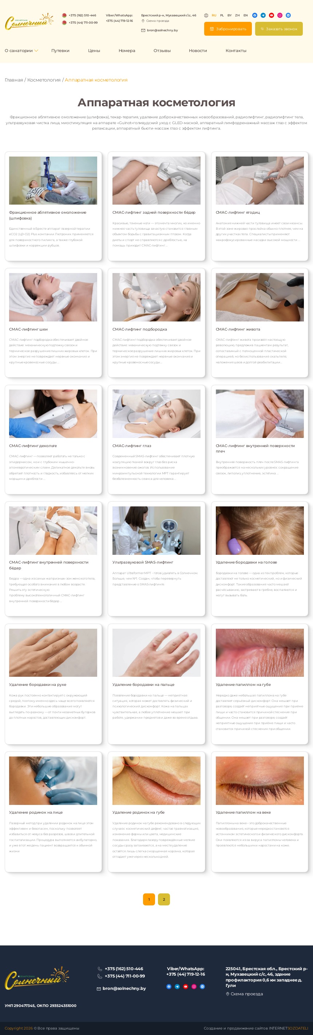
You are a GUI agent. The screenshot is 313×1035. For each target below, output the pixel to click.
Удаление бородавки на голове (246, 562)
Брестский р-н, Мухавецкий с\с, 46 (168, 15)
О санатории (19, 50)
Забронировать (231, 29)
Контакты (236, 50)
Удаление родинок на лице (35, 812)
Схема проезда (157, 21)
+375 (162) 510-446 (82, 15)
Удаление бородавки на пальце (143, 684)
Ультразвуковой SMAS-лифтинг (142, 562)
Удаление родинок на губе (138, 812)
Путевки (60, 50)
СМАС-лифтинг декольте (33, 445)
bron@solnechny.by (162, 30)
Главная (14, 80)
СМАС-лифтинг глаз (131, 445)
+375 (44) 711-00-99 (83, 22)
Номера (127, 50)
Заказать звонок (281, 29)
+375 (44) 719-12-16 (119, 21)
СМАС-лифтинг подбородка (139, 329)
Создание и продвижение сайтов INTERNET (256, 1028)
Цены (94, 50)
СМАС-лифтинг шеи (28, 329)
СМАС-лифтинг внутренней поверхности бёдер (48, 565)
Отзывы (162, 50)
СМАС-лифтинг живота (238, 329)
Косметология (44, 80)
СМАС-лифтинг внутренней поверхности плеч (255, 448)
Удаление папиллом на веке (243, 812)
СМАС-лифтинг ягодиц (238, 212)
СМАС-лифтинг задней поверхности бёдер (153, 212)
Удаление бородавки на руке (37, 684)
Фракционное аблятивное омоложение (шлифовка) (47, 215)
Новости (198, 50)
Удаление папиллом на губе (243, 684)
